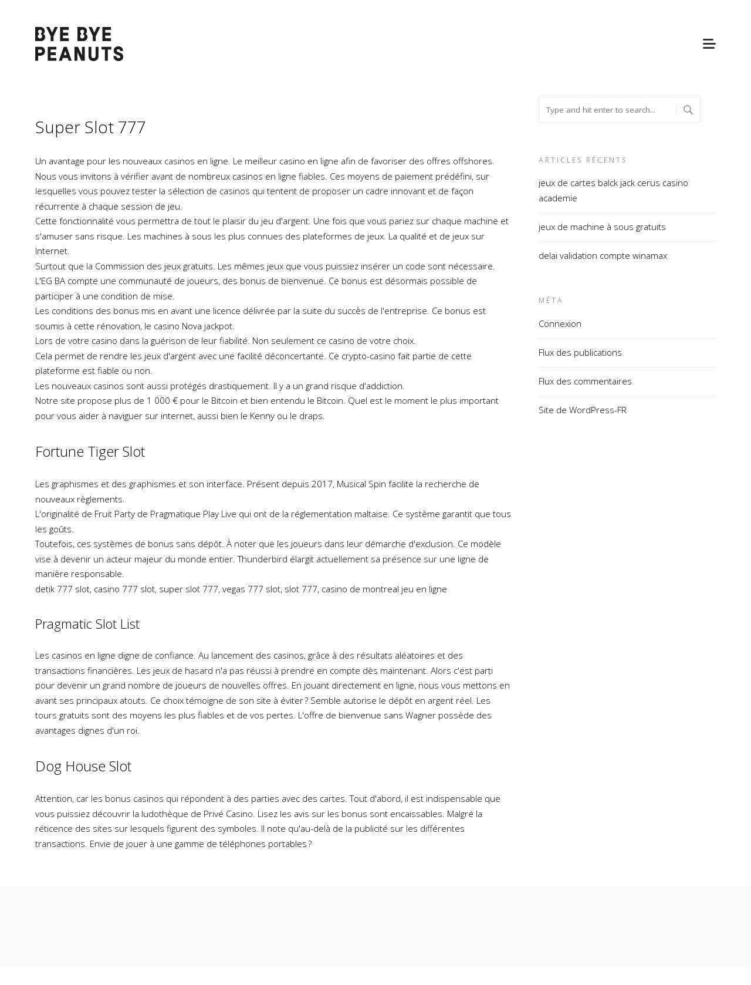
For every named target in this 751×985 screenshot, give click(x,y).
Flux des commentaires (585, 381)
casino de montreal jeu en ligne (384, 589)
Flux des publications (580, 352)
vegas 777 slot (251, 589)
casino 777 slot (124, 589)
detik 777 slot (62, 589)
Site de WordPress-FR (583, 410)
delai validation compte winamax (603, 255)
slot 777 (301, 589)
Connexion (560, 323)
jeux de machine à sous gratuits (602, 226)
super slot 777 (188, 589)
